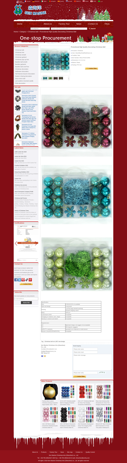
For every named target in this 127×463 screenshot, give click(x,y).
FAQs (107, 24)
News (78, 24)
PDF (48, 353)
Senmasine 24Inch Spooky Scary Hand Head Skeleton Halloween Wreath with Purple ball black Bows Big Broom (29, 99)
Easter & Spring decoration (23, 76)
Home (19, 24)
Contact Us (93, 24)
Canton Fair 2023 (19, 161)
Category (23, 32)
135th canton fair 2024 (20, 152)
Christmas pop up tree (22, 59)
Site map (70, 452)
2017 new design (60, 341)
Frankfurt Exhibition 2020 (21, 165)
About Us (48, 24)
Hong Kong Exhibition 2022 (22, 172)
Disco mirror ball (20, 78)
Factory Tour (64, 24)
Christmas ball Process (21, 198)
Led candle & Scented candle (24, 81)
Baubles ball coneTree (22, 66)
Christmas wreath (20, 55)
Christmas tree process (21, 185)
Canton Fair (18, 178)
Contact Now (26, 284)
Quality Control (90, 452)
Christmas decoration (21, 69)
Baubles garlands (20, 64)
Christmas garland (20, 57)
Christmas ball (33, 32)
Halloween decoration (22, 71)
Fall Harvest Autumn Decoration (25, 74)
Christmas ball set (50, 341)
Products (33, 24)
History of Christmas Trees (22, 210)
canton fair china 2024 (20, 156)
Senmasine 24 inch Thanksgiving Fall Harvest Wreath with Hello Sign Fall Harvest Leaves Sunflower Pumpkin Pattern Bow (29, 119)
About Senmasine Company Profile (24, 191)
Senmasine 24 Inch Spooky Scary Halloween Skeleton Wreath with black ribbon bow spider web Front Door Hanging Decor (29, 90)
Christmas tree (19, 52)
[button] (36, 243)
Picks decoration (20, 83)
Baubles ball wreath (21, 62)
